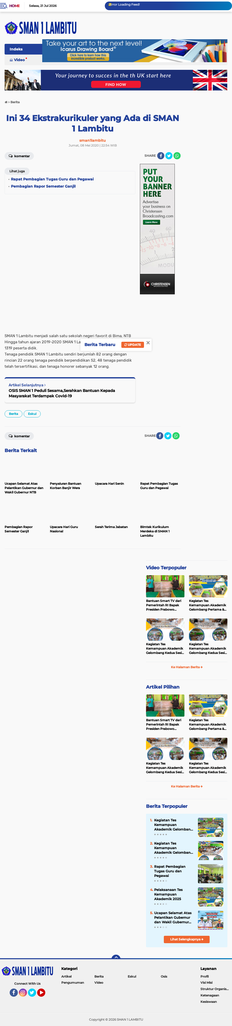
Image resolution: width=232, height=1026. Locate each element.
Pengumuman (72, 982)
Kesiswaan (208, 1002)
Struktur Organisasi (215, 989)
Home (14, 6)
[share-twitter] (168, 155)
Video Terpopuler (166, 568)
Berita (13, 414)
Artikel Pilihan (162, 687)
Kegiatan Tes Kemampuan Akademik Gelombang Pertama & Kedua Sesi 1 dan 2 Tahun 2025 (208, 605)
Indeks (16, 49)
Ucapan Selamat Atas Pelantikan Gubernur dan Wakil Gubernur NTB (173, 918)
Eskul (32, 414)
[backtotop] (116, 959)
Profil (204, 976)
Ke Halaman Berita (187, 667)
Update (132, 345)
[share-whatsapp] (177, 155)
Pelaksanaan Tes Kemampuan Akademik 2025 (168, 894)
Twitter (34, 995)
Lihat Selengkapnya (187, 939)
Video (19, 60)
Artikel (66, 976)
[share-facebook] (160, 155)
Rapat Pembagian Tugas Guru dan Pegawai (169, 871)
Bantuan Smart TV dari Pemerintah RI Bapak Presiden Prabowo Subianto (163, 605)
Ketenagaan (209, 995)
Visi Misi (206, 982)
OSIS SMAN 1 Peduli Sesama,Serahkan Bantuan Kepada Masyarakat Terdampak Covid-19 (62, 393)
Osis (164, 976)
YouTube (44, 995)
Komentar (19, 155)
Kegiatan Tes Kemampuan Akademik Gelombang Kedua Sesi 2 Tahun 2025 (165, 648)
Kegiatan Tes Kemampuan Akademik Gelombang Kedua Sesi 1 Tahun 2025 (208, 648)
